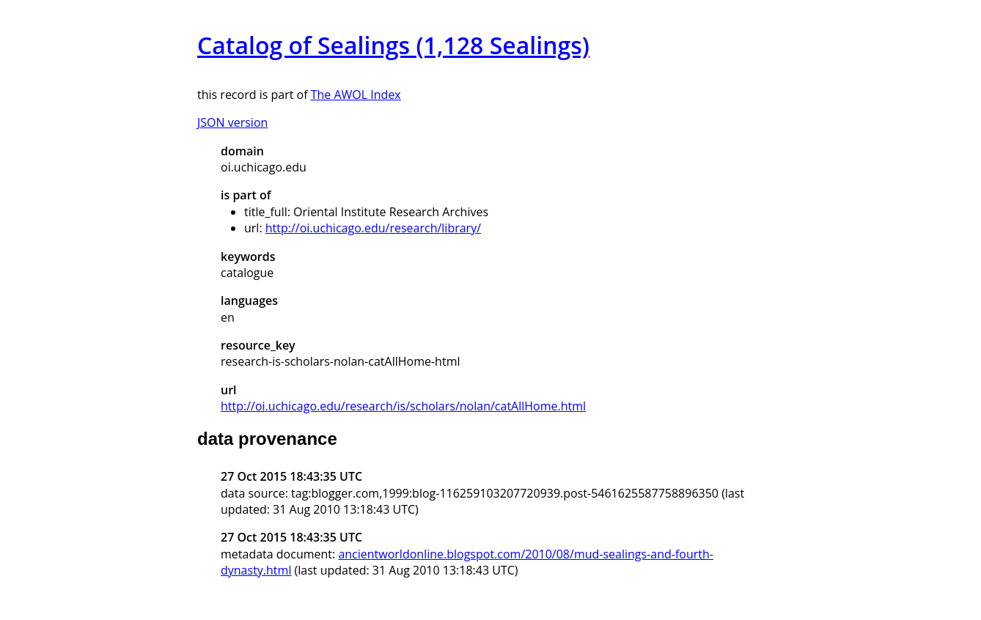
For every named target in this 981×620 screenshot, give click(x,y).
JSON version (232, 122)
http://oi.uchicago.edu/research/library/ (373, 228)
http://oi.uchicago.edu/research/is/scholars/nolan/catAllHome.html (403, 406)
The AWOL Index (356, 94)
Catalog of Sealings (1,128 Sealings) (393, 45)
